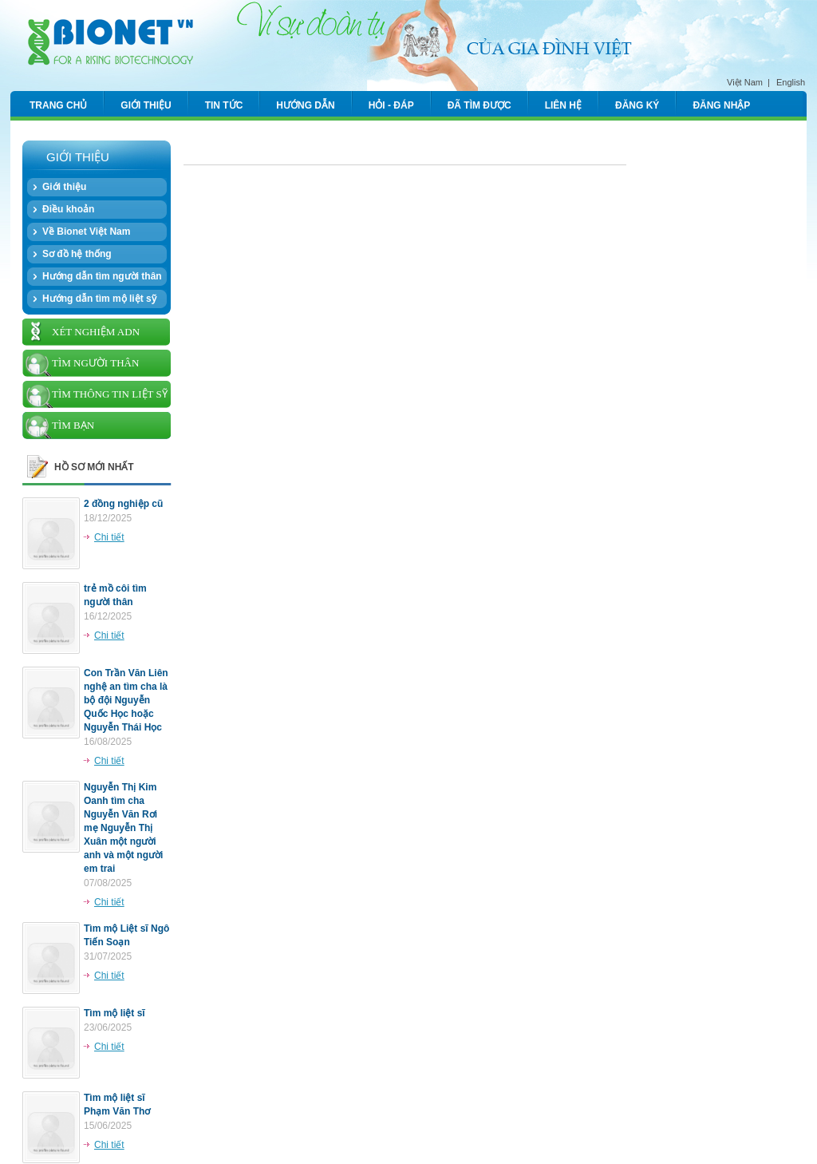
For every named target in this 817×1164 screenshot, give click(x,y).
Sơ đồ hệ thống (77, 253)
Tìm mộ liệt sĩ (114, 1013)
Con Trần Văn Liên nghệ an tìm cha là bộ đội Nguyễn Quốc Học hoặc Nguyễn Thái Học (126, 700)
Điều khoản (68, 209)
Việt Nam (745, 82)
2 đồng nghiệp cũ (123, 503)
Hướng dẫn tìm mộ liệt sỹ (99, 298)
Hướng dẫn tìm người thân (102, 276)
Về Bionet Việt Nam (86, 231)
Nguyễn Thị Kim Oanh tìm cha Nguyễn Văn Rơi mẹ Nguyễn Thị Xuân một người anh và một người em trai (123, 828)
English (790, 82)
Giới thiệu (64, 186)
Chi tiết (109, 537)
